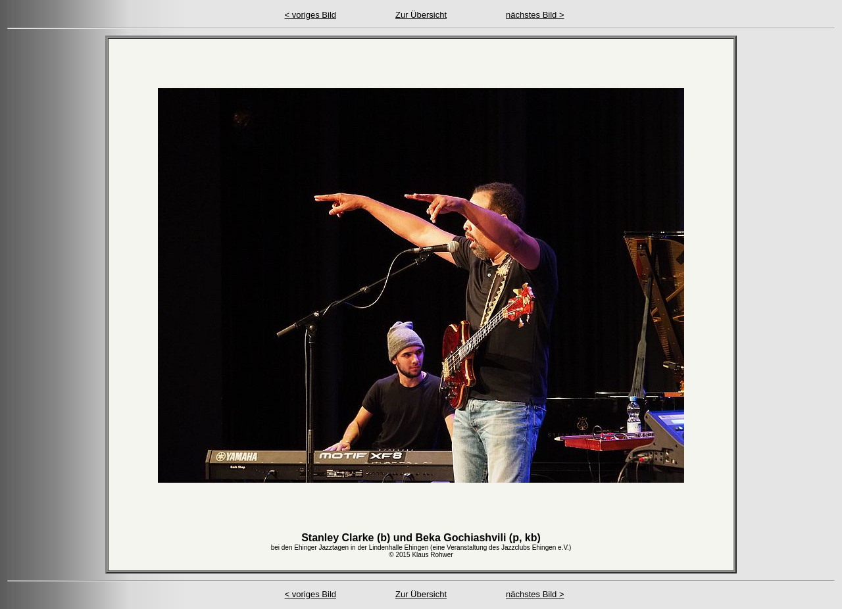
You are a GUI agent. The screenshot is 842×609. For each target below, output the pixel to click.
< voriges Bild (310, 15)
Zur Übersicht (421, 15)
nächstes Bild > (535, 15)
